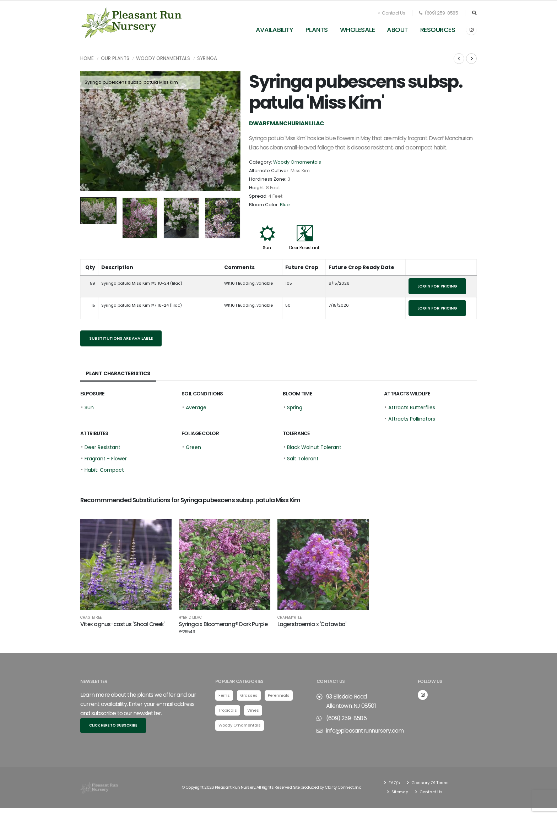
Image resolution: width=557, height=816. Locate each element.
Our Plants (115, 58)
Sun (267, 248)
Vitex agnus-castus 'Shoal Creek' (122, 624)
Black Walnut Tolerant (314, 447)
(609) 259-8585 (438, 13)
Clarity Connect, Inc (343, 786)
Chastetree (91, 617)
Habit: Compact (104, 469)
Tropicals (227, 709)
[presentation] (89, 131)
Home (87, 58)
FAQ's (394, 781)
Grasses (249, 694)
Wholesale (357, 29)
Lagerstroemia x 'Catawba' (311, 624)
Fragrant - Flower (106, 458)
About (397, 29)
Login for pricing (437, 286)
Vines (253, 709)
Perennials (279, 694)
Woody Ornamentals (163, 58)
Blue (285, 205)
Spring (294, 407)
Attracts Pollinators (411, 418)
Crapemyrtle (289, 617)
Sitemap (399, 791)
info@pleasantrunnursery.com (365, 729)
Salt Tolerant (303, 458)
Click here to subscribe (113, 724)
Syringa (207, 58)
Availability (274, 29)
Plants (316, 29)
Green (193, 447)
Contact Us (391, 13)
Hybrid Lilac (190, 617)
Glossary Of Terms (429, 781)
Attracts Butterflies (411, 407)
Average (196, 407)
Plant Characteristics (118, 373)
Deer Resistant (304, 248)
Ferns (224, 694)
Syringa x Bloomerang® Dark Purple (223, 627)
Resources (437, 29)
